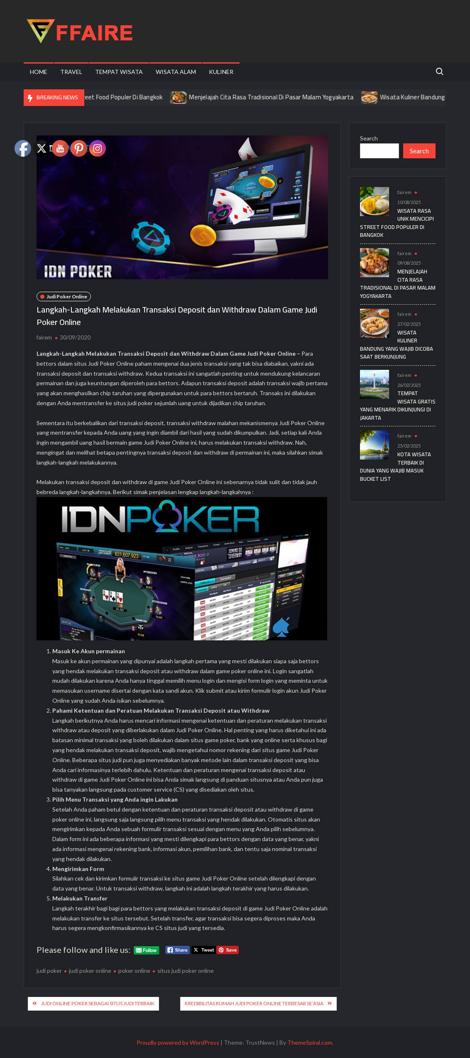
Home (38, 71)
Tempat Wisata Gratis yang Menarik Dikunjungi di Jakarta (398, 405)
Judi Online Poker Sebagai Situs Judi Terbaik (97, 1003)
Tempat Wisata (119, 71)
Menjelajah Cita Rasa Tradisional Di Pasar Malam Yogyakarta (287, 97)
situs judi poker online (185, 970)
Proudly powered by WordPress (178, 1042)
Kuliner (221, 71)
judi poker (49, 970)
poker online (134, 970)
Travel (71, 71)
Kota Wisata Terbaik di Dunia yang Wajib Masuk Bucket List (395, 466)
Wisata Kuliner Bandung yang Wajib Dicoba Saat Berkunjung (396, 344)
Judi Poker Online (67, 296)
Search (369, 138)
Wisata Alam (176, 71)
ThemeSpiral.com (309, 1042)
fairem (44, 337)
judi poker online (90, 970)
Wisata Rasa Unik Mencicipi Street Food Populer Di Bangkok (97, 97)
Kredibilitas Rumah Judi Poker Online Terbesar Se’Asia (254, 1003)
